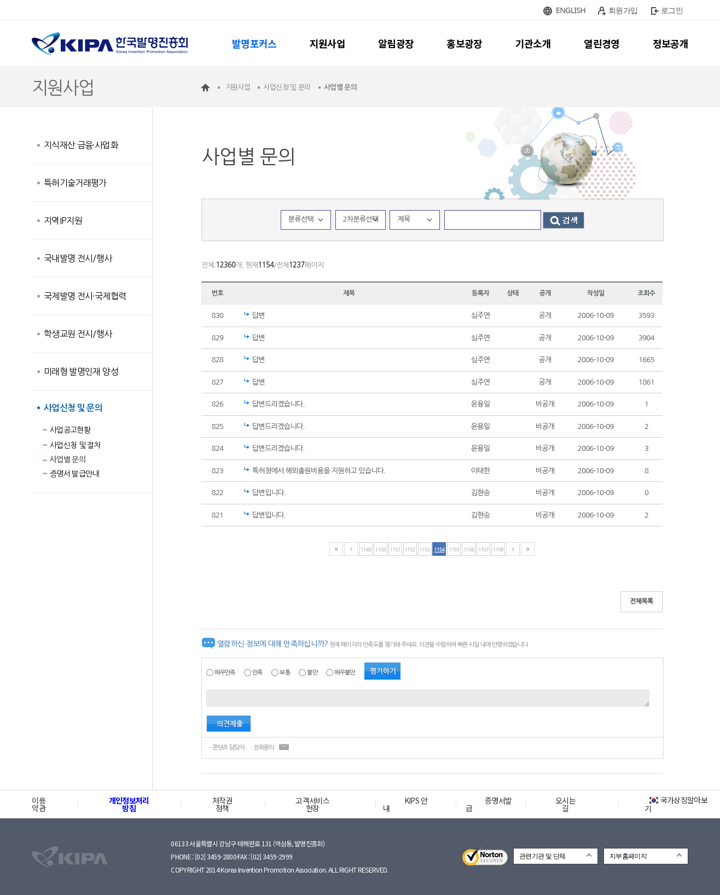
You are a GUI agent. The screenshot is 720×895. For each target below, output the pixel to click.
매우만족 (224, 673)
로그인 (672, 10)
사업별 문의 (67, 459)
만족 (257, 673)
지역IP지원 (63, 220)
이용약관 (38, 804)
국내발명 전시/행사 (78, 258)
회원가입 (622, 10)
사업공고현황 (70, 430)
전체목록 (641, 601)
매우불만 (344, 673)
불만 (312, 673)
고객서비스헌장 (312, 804)
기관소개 (533, 43)
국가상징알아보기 (675, 804)
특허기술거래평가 (75, 182)
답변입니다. (269, 492)
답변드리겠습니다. (278, 404)
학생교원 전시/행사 (78, 333)
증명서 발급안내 (74, 474)
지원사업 (327, 43)
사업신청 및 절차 (75, 445)
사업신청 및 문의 (73, 408)
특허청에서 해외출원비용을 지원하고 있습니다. (319, 470)
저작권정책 (222, 804)
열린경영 (601, 43)
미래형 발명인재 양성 (81, 371)
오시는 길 (565, 804)
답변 (258, 315)
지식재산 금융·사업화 (81, 145)
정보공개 (670, 43)
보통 (285, 673)
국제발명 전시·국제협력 (85, 296)
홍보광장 (464, 43)
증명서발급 (489, 804)
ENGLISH (570, 10)
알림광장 (396, 43)
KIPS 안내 (405, 804)
